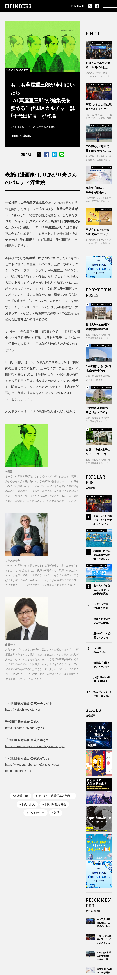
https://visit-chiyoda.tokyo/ (22, 709)
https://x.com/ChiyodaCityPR (24, 728)
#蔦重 (55, 812)
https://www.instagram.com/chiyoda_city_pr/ (34, 746)
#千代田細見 (27, 804)
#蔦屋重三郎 (20, 795)
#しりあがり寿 (35, 812)
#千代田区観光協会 (54, 804)
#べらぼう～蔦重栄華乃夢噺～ (54, 795)
